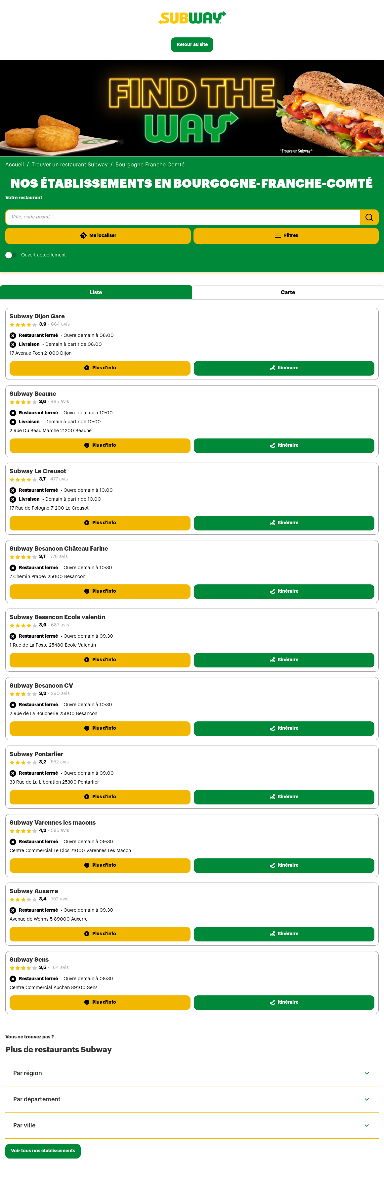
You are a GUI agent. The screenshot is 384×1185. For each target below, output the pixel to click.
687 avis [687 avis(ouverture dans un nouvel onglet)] (60, 625)
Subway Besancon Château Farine (59, 549)
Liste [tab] (96, 292)
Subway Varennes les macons (53, 823)
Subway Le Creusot (38, 471)
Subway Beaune (33, 394)
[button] (192, 1073)
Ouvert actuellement (35, 255)
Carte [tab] (288, 292)
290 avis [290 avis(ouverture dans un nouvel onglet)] (60, 693)
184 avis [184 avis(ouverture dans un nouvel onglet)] (60, 967)
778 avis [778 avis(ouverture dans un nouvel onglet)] (59, 556)
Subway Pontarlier (37, 754)
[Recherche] (369, 217)
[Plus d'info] (100, 368)
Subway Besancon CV (41, 686)
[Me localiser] (98, 236)
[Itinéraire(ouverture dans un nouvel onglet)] (284, 368)
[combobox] (182, 217)
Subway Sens (29, 960)
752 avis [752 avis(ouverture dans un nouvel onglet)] (59, 899)
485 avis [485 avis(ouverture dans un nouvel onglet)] (60, 401)
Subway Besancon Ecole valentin (57, 617)
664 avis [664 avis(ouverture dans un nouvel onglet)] (60, 324)
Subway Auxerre (34, 891)
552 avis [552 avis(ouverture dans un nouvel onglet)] (60, 762)
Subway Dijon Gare (37, 316)
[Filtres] (286, 236)
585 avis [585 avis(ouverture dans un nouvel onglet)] (60, 830)
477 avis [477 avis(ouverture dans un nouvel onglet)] (59, 479)
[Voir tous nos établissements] (43, 1151)
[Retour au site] (192, 44)
